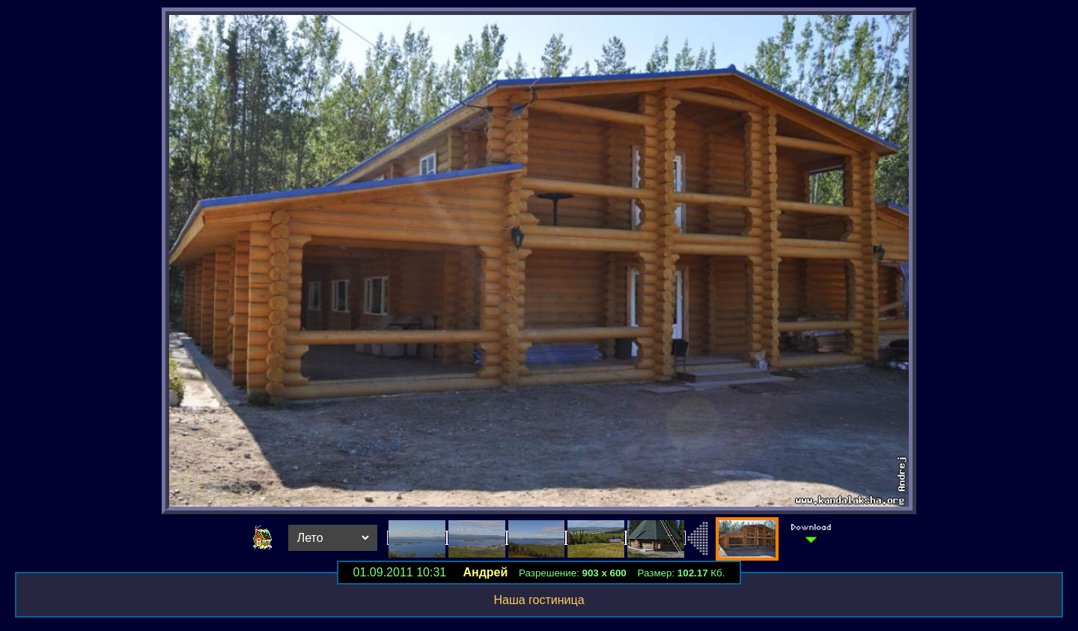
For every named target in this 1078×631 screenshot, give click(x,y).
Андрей (485, 572)
